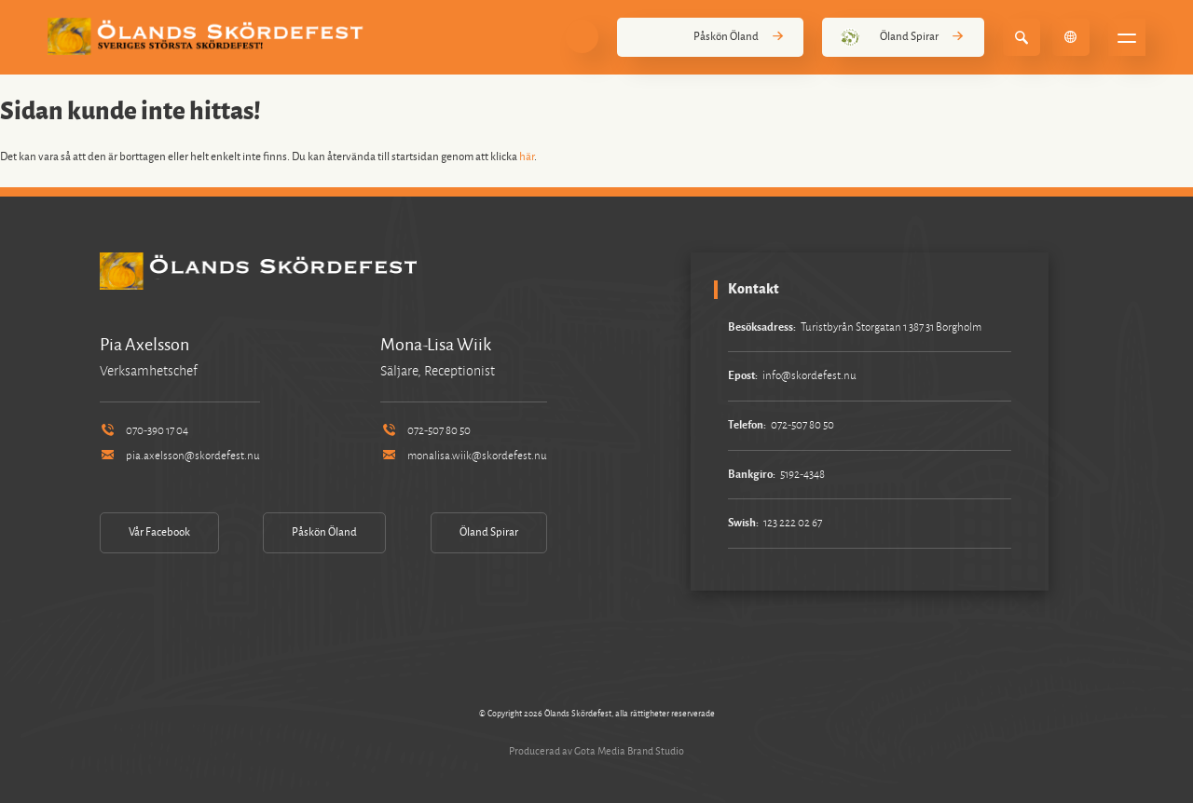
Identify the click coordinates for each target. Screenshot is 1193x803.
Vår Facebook (159, 532)
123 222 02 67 (792, 523)
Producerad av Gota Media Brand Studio (596, 750)
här (526, 157)
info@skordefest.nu (809, 376)
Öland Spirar (903, 37)
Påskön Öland (710, 37)
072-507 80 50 (425, 431)
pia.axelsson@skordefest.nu (180, 456)
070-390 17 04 (144, 431)
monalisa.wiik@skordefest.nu (463, 456)
